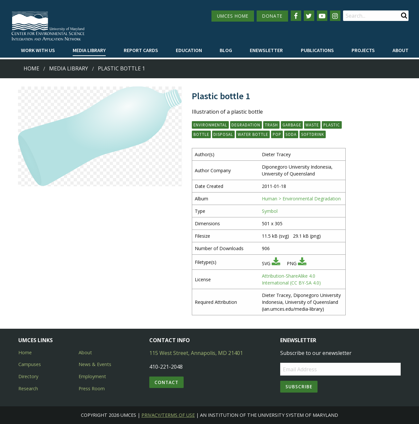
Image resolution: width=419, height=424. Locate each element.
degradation (245, 124)
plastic (331, 124)
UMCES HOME (232, 16)
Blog (226, 50)
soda (291, 134)
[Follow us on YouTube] (322, 15)
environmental (210, 124)
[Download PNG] (302, 263)
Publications (317, 50)
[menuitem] (38, 50)
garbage (291, 124)
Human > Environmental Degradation (301, 198)
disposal (223, 134)
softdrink (312, 134)
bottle (201, 134)
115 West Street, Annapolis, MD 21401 (196, 353)
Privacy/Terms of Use (168, 415)
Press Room (92, 388)
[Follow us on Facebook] (296, 15)
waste (312, 124)
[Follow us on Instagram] (335, 15)
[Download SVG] (276, 263)
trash (271, 124)
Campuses (29, 364)
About (400, 50)
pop (277, 134)
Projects (363, 50)
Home (31, 68)
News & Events (95, 364)
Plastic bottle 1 (121, 68)
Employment (92, 376)
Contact (166, 382)
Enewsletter (266, 50)
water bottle (253, 134)
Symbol (270, 211)
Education (189, 50)
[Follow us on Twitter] (309, 15)
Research (28, 388)
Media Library (89, 50)
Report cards (141, 50)
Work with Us (38, 50)
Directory (28, 376)
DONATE (272, 16)
